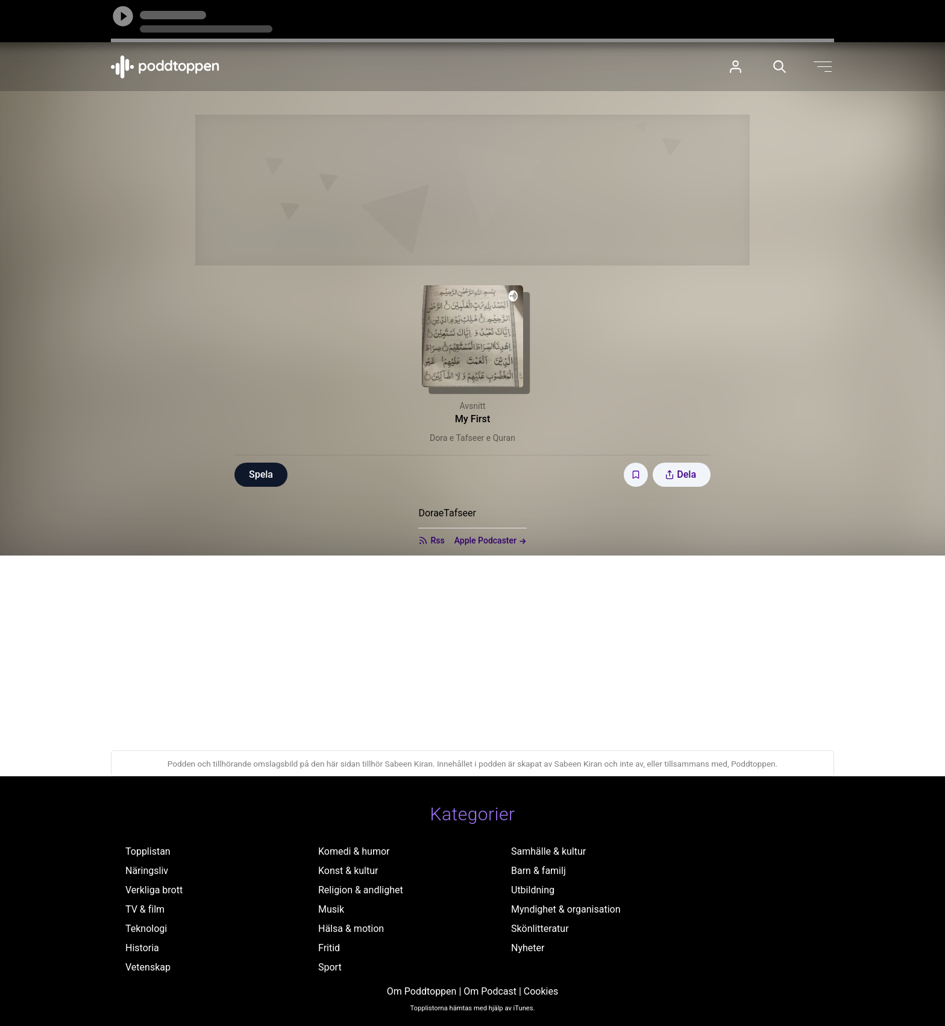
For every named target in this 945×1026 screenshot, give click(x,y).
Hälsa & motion (351, 928)
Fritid (329, 948)
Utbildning (532, 890)
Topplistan (148, 851)
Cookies (541, 991)
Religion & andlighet (360, 890)
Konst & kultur (348, 870)
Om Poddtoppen (422, 991)
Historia (142, 948)
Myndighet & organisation (566, 909)
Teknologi (146, 928)
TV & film (145, 909)
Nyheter (527, 948)
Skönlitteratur (540, 928)
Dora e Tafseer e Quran (472, 438)
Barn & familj (538, 870)
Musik (331, 909)
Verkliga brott (154, 890)
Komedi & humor (353, 851)
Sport (330, 967)
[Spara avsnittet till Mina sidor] (636, 475)
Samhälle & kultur (548, 851)
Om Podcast (489, 991)
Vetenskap (148, 967)
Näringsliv (146, 870)
